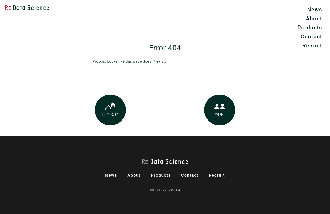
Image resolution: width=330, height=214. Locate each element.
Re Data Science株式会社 (27, 7)
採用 (219, 114)
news (111, 175)
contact (190, 175)
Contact (311, 36)
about (134, 175)
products (161, 175)
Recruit (312, 45)
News (314, 9)
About (314, 18)
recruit (217, 175)
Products (309, 27)
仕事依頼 (110, 114)
